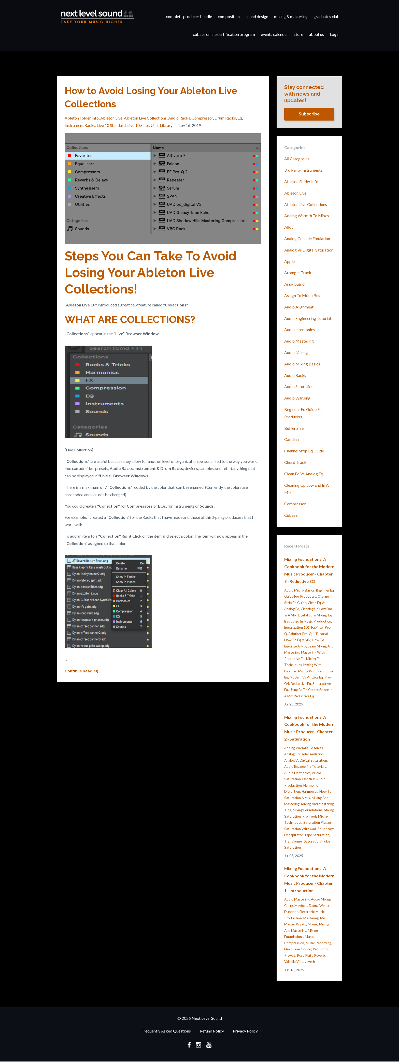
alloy (288, 227)
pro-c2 (289, 955)
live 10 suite (138, 125)
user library (162, 125)
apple (289, 261)
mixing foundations (307, 810)
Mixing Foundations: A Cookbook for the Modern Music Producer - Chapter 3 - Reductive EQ (309, 570)
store (298, 34)
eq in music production (313, 621)
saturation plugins (317, 822)
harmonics (310, 791)
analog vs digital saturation (308, 249)
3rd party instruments (303, 170)
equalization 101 (297, 627)
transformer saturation (302, 841)
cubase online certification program (224, 34)
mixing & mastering (291, 16)
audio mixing (296, 352)
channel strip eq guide (304, 450)
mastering (311, 918)
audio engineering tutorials (308, 318)
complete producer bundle (189, 16)
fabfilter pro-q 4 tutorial (308, 634)
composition (229, 16)
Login (334, 34)
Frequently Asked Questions (166, 1031)
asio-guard (294, 284)
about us (316, 34)
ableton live (111, 117)
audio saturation (299, 386)
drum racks (225, 117)
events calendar (274, 34)
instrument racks (80, 125)
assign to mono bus (302, 295)
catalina (291, 439)
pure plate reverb (311, 955)
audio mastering (299, 340)
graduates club (326, 16)
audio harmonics (299, 329)
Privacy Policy (245, 1031)
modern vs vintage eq (306, 677)
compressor (202, 117)
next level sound (297, 949)
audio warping (297, 397)
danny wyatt (319, 906)
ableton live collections (145, 117)
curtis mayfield (295, 906)
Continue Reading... (83, 670)
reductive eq (301, 684)
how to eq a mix (297, 640)
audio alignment (299, 306)
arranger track (297, 272)
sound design (257, 16)
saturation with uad (300, 829)
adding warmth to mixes (306, 215)
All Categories (296, 158)
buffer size (294, 428)
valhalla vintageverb (299, 962)
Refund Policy (212, 1031)
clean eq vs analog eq (303, 473)
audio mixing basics (302, 363)
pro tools (320, 949)
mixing (313, 924)
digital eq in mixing (312, 615)
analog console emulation (307, 238)
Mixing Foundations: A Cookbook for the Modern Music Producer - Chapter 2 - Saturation (309, 728)
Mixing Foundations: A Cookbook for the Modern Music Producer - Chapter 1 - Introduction (309, 879)
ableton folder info (82, 117)
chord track (295, 462)
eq (239, 117)
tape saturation (316, 835)
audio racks (179, 117)
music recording (318, 943)
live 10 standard (111, 125)
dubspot (291, 912)
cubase (290, 515)
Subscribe (309, 114)
